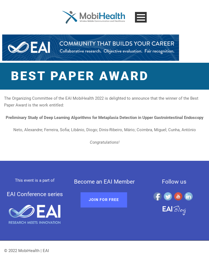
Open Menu (141, 17)
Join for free (104, 199)
